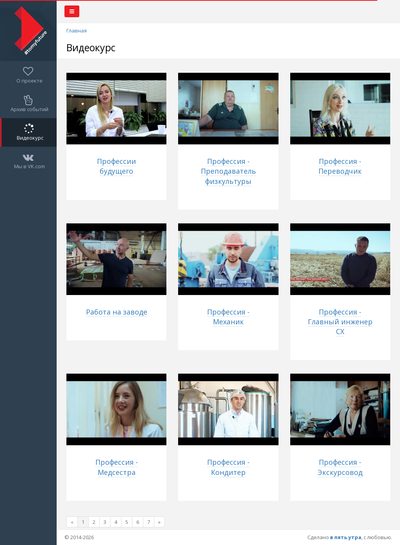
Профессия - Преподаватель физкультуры (228, 170)
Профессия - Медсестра (116, 467)
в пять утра (345, 537)
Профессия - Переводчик (340, 166)
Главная (76, 30)
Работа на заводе (116, 312)
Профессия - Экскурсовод (340, 467)
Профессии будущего (116, 166)
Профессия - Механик (228, 316)
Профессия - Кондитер (228, 467)
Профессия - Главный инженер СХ (340, 321)
